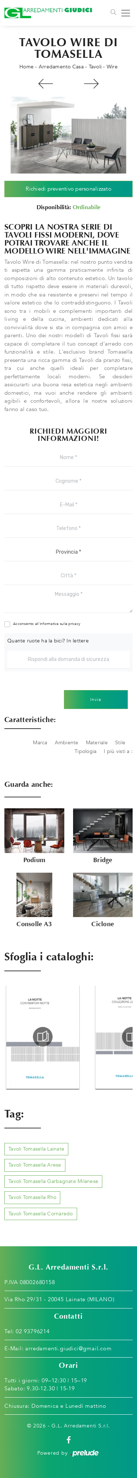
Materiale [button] (97, 742)
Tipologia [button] (85, 751)
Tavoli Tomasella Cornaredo (40, 1213)
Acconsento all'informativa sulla (46, 623)
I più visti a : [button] (118, 751)
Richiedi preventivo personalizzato (68, 188)
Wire (112, 66)
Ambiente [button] (67, 742)
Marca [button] (40, 742)
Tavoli (95, 66)
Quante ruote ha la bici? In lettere (48, 640)
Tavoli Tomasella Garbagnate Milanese (53, 1181)
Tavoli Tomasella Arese (34, 1165)
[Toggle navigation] (113, 13)
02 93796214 (33, 1331)
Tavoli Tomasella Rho (32, 1197)
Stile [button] (120, 742)
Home (26, 66)
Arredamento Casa (61, 66)
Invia (95, 699)
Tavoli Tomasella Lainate (36, 1149)
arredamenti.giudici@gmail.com (68, 1348)
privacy (74, 623)
